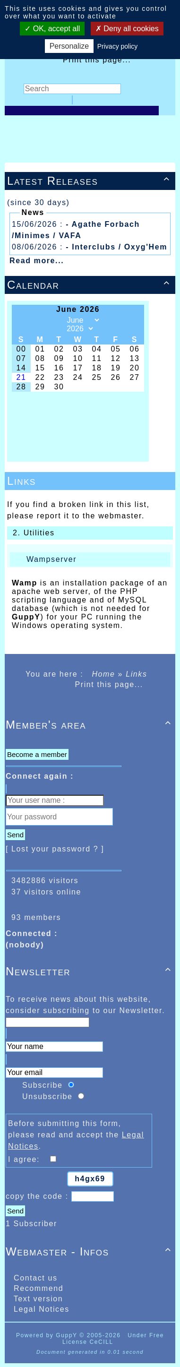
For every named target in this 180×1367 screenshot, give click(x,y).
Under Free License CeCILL (113, 1338)
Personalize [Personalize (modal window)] (69, 46)
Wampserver (51, 559)
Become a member (37, 754)
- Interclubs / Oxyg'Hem (116, 247)
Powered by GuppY (47, 1335)
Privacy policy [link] (117, 46)
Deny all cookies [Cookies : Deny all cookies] (127, 29)
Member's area (90, 724)
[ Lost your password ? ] (55, 849)
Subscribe (42, 1085)
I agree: (28, 1159)
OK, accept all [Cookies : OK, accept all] (52, 29)
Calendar (90, 284)
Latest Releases (90, 180)
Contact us (34, 1278)
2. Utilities (32, 533)
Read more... (36, 261)
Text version (37, 1299)
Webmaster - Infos (90, 1251)
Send (15, 835)
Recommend (37, 1288)
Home (103, 674)
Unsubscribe (47, 1096)
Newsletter (90, 971)
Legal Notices (40, 1309)
